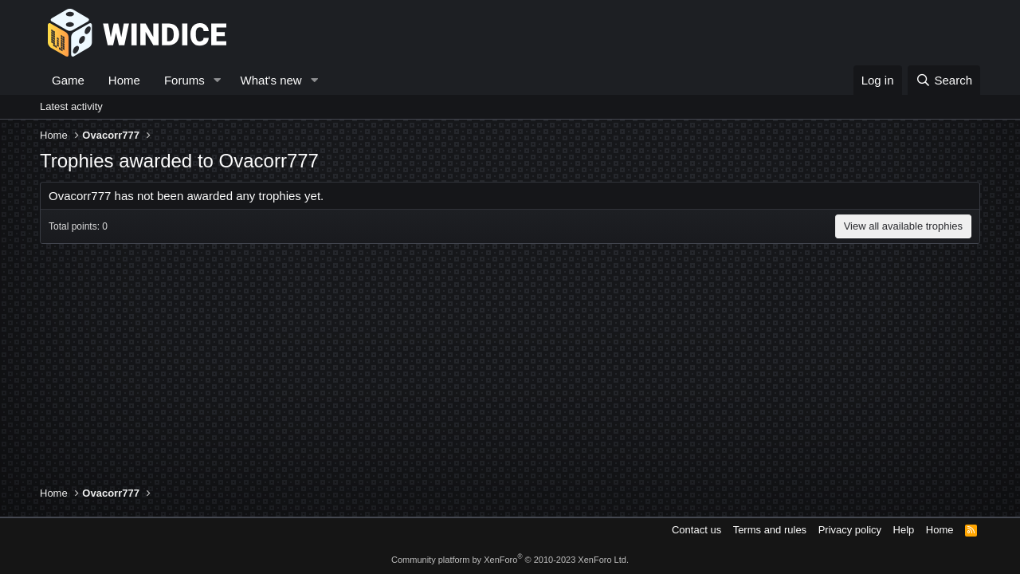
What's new (271, 80)
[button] (217, 80)
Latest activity (71, 106)
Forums (184, 80)
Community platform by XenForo (510, 559)
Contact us (696, 530)
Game (68, 80)
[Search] (944, 80)
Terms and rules (769, 530)
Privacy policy (849, 530)
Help (904, 530)
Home (124, 80)
